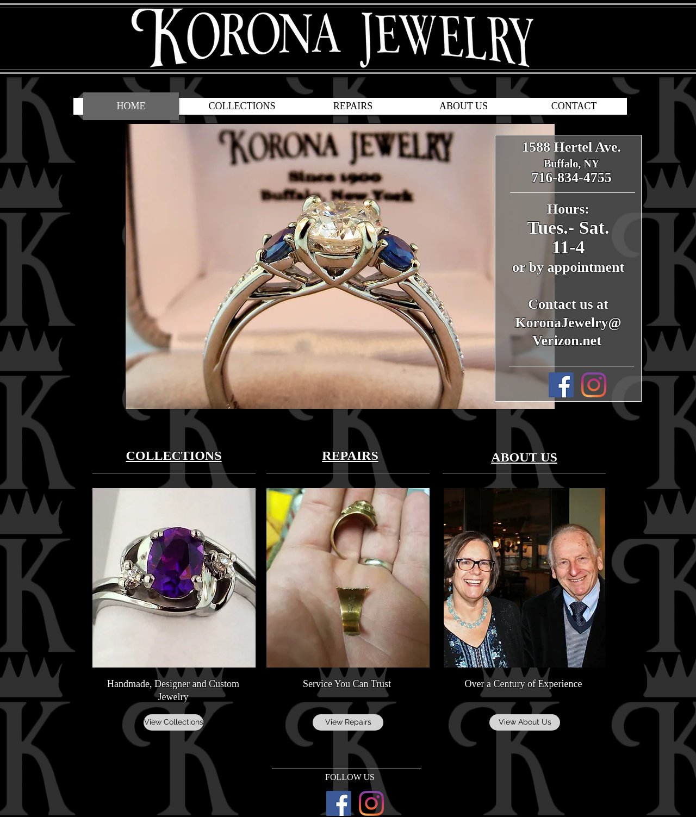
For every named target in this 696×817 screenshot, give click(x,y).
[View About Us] (524, 722)
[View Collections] (173, 722)
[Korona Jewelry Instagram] (593, 384)
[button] (340, 266)
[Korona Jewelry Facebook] (561, 384)
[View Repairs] (348, 722)
